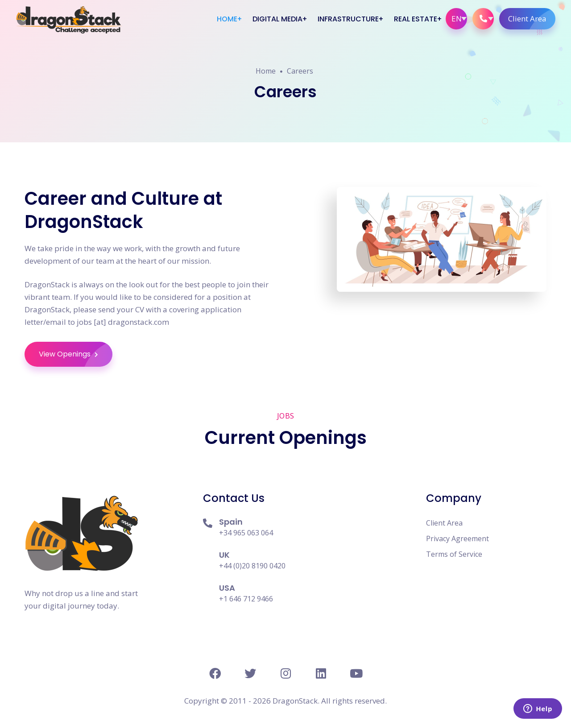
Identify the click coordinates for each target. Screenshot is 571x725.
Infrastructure (348, 19)
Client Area (531, 18)
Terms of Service (454, 554)
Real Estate (415, 19)
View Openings (75, 354)
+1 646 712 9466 (246, 599)
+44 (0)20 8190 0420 (252, 566)
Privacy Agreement (457, 538)
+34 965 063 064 (246, 533)
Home (227, 19)
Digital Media (277, 19)
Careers (300, 71)
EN (456, 18)
